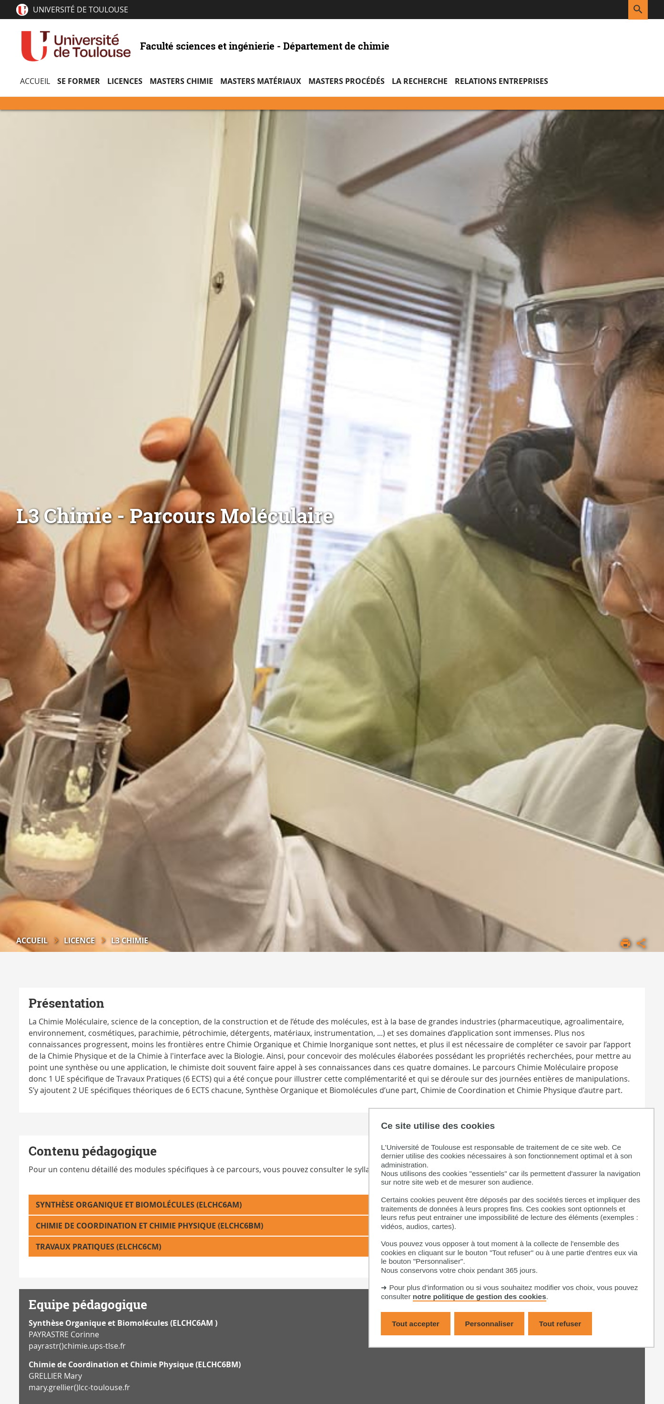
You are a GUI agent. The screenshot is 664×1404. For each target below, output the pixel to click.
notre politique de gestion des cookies (479, 1296)
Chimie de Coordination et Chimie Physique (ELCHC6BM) (149, 1225)
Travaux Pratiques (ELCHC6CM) (98, 1246)
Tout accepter (415, 1324)
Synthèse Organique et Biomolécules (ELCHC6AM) (139, 1204)
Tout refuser (560, 1324)
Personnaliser (489, 1324)
